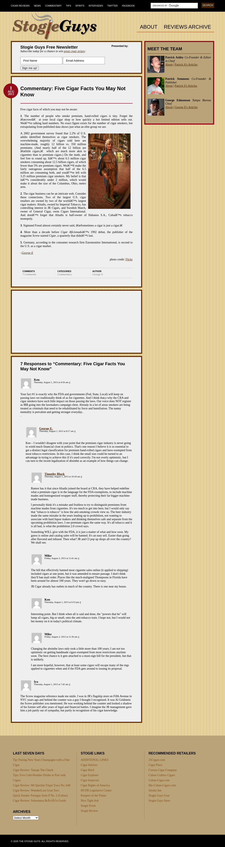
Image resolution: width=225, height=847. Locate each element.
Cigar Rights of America (95, 785)
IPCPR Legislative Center (96, 790)
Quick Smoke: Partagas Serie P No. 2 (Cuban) (40, 795)
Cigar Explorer (90, 775)
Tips (68, 5)
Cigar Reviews (20, 5)
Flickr (129, 259)
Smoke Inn (155, 790)
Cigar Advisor (89, 765)
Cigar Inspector (90, 780)
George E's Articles (186, 107)
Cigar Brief (87, 770)
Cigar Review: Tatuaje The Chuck (33, 770)
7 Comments (29, 274)
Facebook (128, 5)
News (37, 5)
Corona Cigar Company (163, 770)
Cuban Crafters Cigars (162, 775)
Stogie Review (89, 810)
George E (27, 252)
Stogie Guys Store (159, 800)
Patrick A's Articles (186, 64)
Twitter (112, 5)
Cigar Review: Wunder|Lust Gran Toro (36, 790)
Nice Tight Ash (90, 800)
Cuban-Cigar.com (159, 780)
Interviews (96, 5)
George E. (46, 428)
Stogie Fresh (88, 805)
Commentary (53, 5)
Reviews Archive (187, 27)
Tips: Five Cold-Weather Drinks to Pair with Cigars (39, 778)
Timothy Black (54, 474)
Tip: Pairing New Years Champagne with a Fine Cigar (41, 762)
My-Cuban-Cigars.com (162, 785)
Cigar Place (155, 765)
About (149, 27)
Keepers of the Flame (93, 795)
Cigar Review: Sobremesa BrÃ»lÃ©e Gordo (39, 800)
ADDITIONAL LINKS (94, 759)
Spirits (80, 5)
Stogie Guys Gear (159, 795)
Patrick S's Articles (186, 85)
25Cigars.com (157, 759)
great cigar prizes (74, 51)
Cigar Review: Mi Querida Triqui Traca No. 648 (41, 785)
